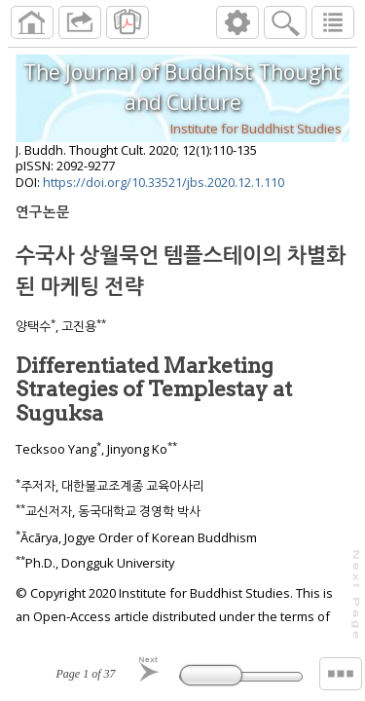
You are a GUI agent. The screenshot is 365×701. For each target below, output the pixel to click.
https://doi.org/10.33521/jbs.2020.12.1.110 (163, 182)
